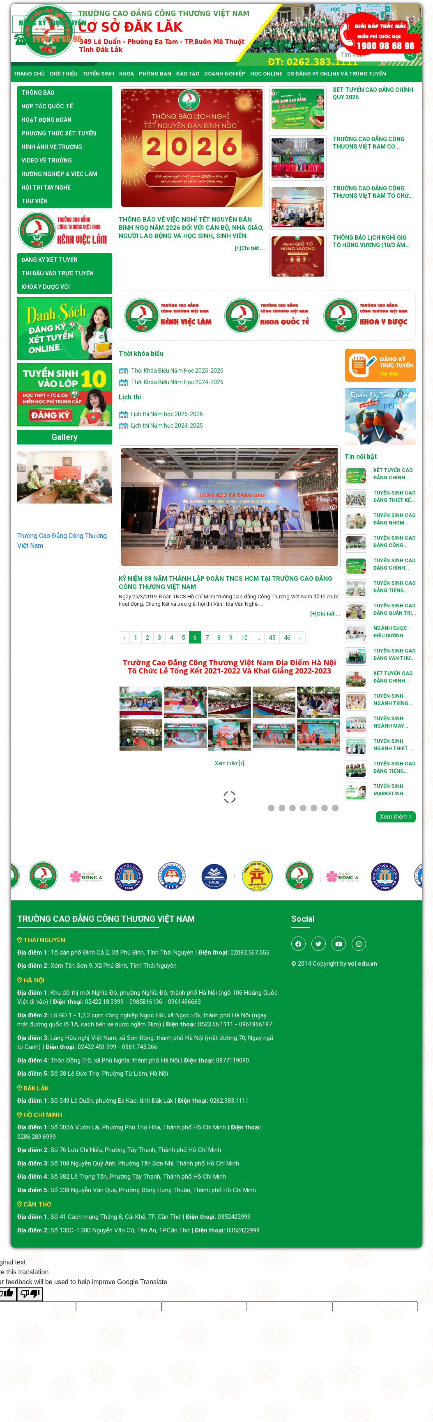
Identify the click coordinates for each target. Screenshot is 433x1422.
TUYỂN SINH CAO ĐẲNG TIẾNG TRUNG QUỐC (394, 587)
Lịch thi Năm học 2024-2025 (167, 425)
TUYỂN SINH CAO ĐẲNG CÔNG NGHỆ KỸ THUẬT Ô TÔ (394, 542)
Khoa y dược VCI (45, 287)
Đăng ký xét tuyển (49, 259)
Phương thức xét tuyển (58, 133)
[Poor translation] (30, 1294)
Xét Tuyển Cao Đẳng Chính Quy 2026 (373, 94)
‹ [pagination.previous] (124, 637)
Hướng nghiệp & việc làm (59, 174)
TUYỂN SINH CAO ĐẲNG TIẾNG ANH (394, 768)
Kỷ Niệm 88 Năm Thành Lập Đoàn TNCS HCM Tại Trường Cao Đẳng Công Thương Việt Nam (225, 583)
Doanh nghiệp (224, 74)
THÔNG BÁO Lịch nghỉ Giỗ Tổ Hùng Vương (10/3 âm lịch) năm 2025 (370, 241)
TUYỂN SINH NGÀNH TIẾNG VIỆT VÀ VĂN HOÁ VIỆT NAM (391, 700)
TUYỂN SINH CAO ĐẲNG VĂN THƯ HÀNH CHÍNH (394, 655)
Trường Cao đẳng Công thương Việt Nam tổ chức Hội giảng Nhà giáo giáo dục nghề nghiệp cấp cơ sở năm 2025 (373, 192)
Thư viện (34, 201)
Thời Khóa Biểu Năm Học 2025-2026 (177, 370)
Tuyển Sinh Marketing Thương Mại (389, 790)
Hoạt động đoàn (46, 120)
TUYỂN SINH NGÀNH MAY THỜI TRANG (388, 723)
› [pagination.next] (300, 637)
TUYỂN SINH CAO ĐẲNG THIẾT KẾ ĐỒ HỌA (394, 497)
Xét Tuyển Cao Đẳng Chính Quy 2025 (393, 474)
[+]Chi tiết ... (250, 248)
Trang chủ (29, 74)
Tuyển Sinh (98, 74)
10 (244, 637)
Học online (266, 74)
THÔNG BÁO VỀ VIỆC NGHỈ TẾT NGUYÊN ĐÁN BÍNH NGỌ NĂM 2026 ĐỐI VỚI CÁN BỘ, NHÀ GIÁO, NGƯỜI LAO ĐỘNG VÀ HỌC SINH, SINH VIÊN (191, 228)
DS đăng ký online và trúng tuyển (336, 74)
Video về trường (46, 160)
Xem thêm (396, 816)
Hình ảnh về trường (51, 147)
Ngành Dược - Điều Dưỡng (391, 632)
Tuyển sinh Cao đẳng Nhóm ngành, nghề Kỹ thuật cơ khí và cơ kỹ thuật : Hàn (394, 520)
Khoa (126, 74)
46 (287, 637)
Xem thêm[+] (229, 763)
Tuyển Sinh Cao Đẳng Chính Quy (394, 565)
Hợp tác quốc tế (47, 106)
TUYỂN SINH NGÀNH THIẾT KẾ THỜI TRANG (394, 745)
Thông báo (38, 92)
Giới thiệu (64, 74)
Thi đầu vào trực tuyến (57, 273)
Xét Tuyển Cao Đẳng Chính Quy (393, 678)
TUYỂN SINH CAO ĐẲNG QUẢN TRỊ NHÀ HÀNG (394, 610)
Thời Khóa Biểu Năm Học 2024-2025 (177, 382)
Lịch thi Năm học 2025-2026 (167, 414)
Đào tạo (187, 74)
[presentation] (133, 486)
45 (272, 637)
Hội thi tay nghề (46, 187)
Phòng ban (155, 74)
